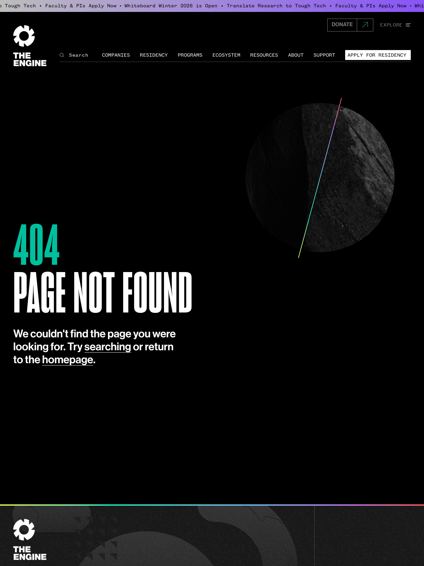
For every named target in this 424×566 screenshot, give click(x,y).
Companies (116, 55)
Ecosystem (226, 55)
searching (107, 347)
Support (324, 55)
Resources (264, 55)
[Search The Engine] (77, 55)
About (295, 55)
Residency (154, 55)
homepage (67, 360)
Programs (190, 55)
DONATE (342, 25)
